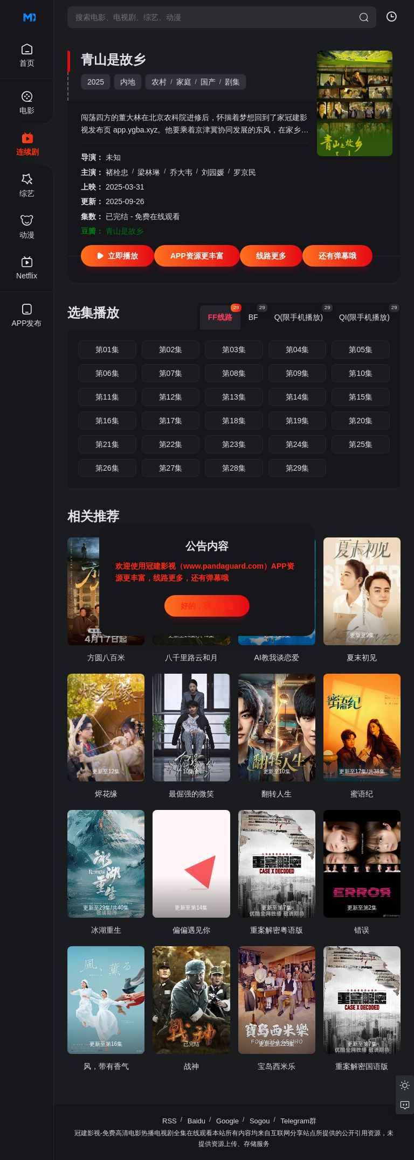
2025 (95, 82)
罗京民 (244, 172)
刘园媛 (213, 172)
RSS (169, 1121)
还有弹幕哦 (337, 255)
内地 (127, 82)
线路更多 (271, 255)
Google (227, 1121)
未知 (113, 157)
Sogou (260, 1121)
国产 (208, 82)
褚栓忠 (117, 172)
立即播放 (117, 255)
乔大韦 (181, 172)
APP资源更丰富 (197, 255)
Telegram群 (298, 1121)
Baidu (196, 1121)
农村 (159, 82)
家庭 (183, 82)
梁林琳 (148, 172)
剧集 (232, 82)
